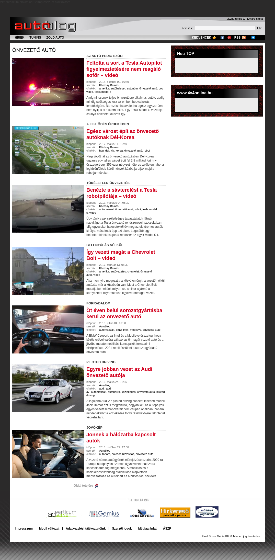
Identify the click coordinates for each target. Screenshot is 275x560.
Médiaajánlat (147, 528)
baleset (116, 453)
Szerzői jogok (122, 528)
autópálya (114, 391)
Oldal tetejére (83, 485)
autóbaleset (118, 88)
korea (119, 150)
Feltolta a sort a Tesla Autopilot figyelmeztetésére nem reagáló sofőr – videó (124, 69)
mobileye (135, 329)
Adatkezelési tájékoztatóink (86, 528)
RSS (237, 37)
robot (147, 150)
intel (125, 329)
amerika (104, 88)
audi (102, 388)
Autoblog (104, 326)
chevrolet (133, 271)
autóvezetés (118, 271)
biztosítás (128, 453)
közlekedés (129, 391)
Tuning (35, 37)
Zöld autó (55, 37)
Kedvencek (201, 37)
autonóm (132, 88)
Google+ (229, 37)
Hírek (19, 37)
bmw (119, 329)
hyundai (104, 150)
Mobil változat (49, 528)
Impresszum (24, 528)
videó (92, 212)
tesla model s (103, 91)
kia (112, 150)
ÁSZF (167, 528)
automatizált (106, 329)
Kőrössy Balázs (109, 85)
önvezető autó (34, 50)
